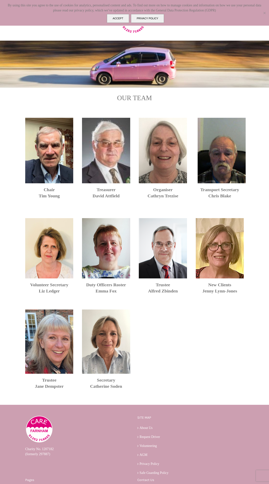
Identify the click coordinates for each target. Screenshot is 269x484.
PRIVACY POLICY (147, 18)
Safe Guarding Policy (154, 473)
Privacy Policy (149, 464)
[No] (264, 13)
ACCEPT (118, 18)
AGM (143, 455)
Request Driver (150, 437)
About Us (146, 428)
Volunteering (148, 446)
